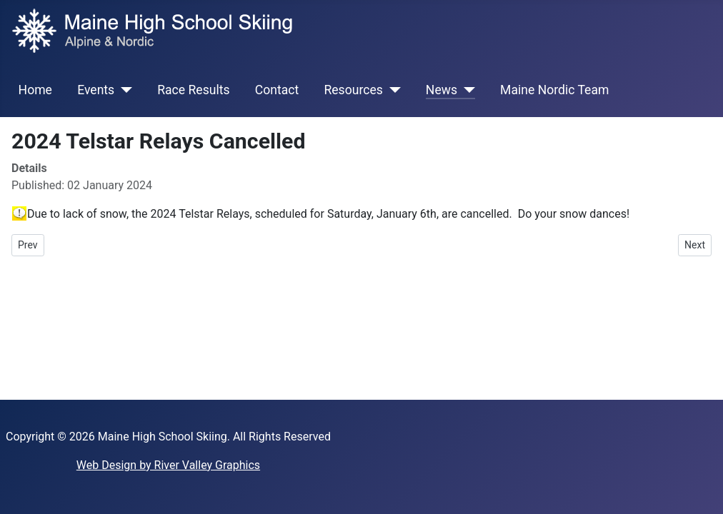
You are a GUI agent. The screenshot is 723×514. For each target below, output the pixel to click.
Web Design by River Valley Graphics (168, 465)
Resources (353, 90)
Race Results (193, 90)
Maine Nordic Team (554, 90)
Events (95, 90)
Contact (277, 90)
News (441, 90)
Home (35, 90)
